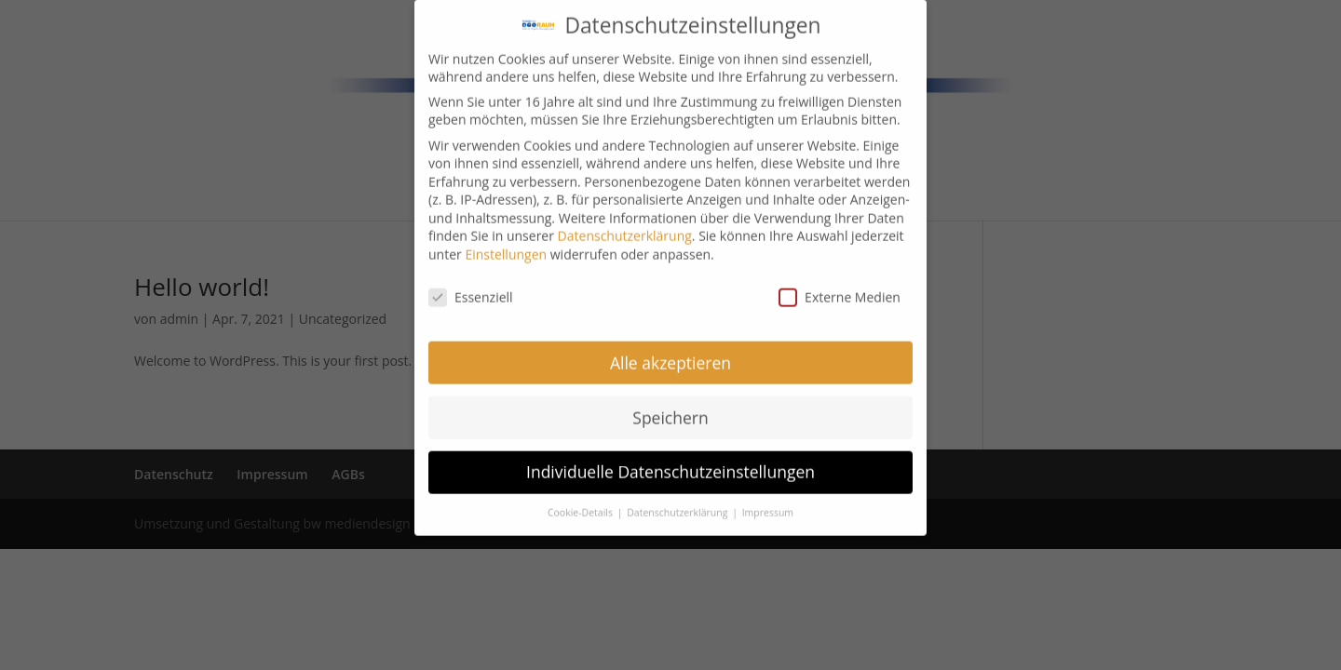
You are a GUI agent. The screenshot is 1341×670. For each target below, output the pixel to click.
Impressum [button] (767, 499)
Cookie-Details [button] (582, 499)
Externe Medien (840, 284)
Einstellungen (506, 241)
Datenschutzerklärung (625, 223)
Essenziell (470, 284)
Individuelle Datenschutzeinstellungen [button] (670, 459)
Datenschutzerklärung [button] (678, 499)
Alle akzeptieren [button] (670, 349)
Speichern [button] (670, 404)
